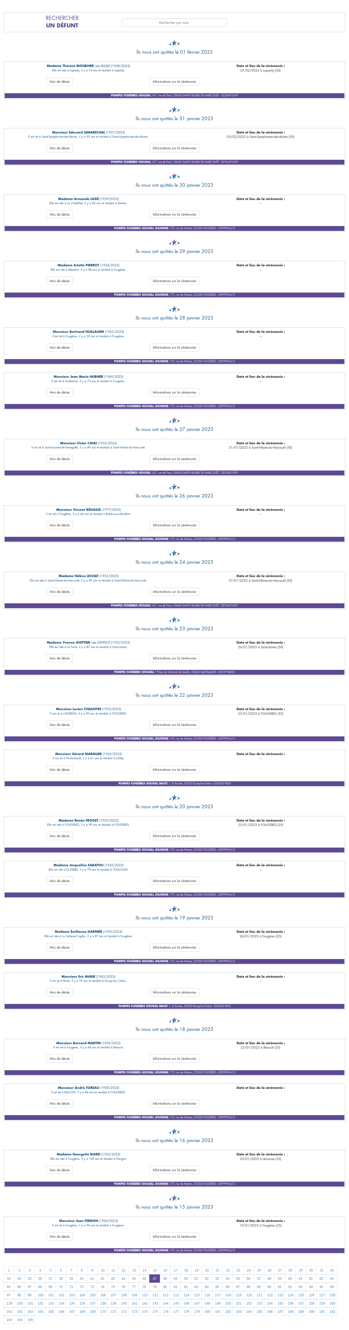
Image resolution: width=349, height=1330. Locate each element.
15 (155, 1270)
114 (186, 1295)
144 (165, 1303)
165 (51, 1311)
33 (9, 1278)
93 (300, 1287)
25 (259, 1270)
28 (290, 1270)
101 (51, 1295)
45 (134, 1278)
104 (82, 1295)
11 (113, 1270)
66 (19, 1287)
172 (124, 1311)
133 (51, 1303)
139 (113, 1303)
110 (145, 1295)
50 (186, 1278)
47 (155, 1278)
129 (9, 1303)
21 (217, 1270)
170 (103, 1311)
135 (72, 1303)
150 (228, 1303)
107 (113, 1295)
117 (218, 1295)
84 (207, 1287)
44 (123, 1278)
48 (165, 1278)
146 (186, 1303)
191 (322, 1311)
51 (196, 1278)
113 (176, 1295)
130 (20, 1303)
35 (30, 1278)
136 (82, 1303)
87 (238, 1287)
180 (207, 1311)
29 (301, 1270)
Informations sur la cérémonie (174, 81)
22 (228, 1270)
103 (72, 1295)
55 (238, 1278)
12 (124, 1270)
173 (134, 1311)
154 (270, 1303)
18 (186, 1270)
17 (176, 1270)
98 (19, 1295)
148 (207, 1303)
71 (71, 1287)
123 (280, 1295)
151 (238, 1303)
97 (9, 1295)
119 (238, 1295)
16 (165, 1270)
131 (30, 1303)
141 (134, 1303)
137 (92, 1303)
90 (269, 1287)
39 (71, 1278)
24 (249, 1270)
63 (321, 1278)
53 (217, 1278)
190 (311, 1311)
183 (238, 1311)
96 (332, 1287)
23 (238, 1270)
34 (19, 1278)
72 (82, 1287)
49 (175, 1278)
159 (322, 1303)
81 (175, 1287)
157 (301, 1303)
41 (92, 1278)
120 (249, 1295)
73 (92, 1287)
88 (248, 1287)
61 (300, 1278)
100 (40, 1295)
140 (124, 1303)
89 (259, 1287)
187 (280, 1311)
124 (290, 1295)
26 (269, 1270)
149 (218, 1303)
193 (9, 1320)
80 (165, 1287)
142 (145, 1303)
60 (290, 1278)
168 (82, 1311)
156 (290, 1303)
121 (259, 1295)
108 (124, 1295)
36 (40, 1278)
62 (311, 1278)
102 (61, 1295)
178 (186, 1311)
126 (311, 1295)
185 (259, 1311)
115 (197, 1295)
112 (165, 1295)
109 (134, 1295)
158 (311, 1303)
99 (30, 1295)
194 (20, 1320)
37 (50, 1278)
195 (30, 1320)
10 (103, 1270)
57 (259, 1278)
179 (197, 1311)
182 (228, 1311)
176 (165, 1311)
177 (176, 1311)
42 (102, 1278)
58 (269, 1278)
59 (280, 1278)
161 (9, 1311)
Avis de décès (60, 81)
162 (20, 1311)
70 (61, 1287)
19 (196, 1270)
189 (301, 1311)
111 (155, 1295)
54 (228, 1278)
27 (280, 1270)
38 (61, 1278)
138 (103, 1303)
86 (228, 1287)
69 (50, 1287)
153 (259, 1303)
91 (280, 1287)
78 (144, 1287)
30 (311, 1270)
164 (40, 1311)
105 (92, 1295)
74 (102, 1287)
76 (123, 1287)
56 (248, 1278)
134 (61, 1303)
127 (322, 1295)
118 (228, 1295)
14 (144, 1270)
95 (321, 1287)
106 (103, 1295)
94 (311, 1287)
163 (30, 1311)
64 (332, 1278)
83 (196, 1287)
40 (82, 1278)
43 (113, 1278)
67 (30, 1287)
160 (332, 1303)
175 (155, 1311)
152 (249, 1303)
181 (218, 1311)
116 (207, 1295)
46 (144, 1278)
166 (61, 1311)
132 (40, 1303)
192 (332, 1311)
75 (113, 1287)
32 (332, 1270)
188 (290, 1311)
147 (197, 1303)
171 (113, 1311)
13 (134, 1270)
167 (72, 1311)
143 (155, 1303)
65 (9, 1287)
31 (322, 1270)
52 (207, 1278)
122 (270, 1295)
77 (134, 1287)
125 (301, 1295)
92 (290, 1287)
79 (155, 1287)
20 (207, 1270)
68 (40, 1287)
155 (280, 1303)
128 (332, 1295)
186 (270, 1311)
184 (249, 1311)
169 (92, 1311)
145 (176, 1303)
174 (145, 1311)
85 (217, 1287)
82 (186, 1287)
